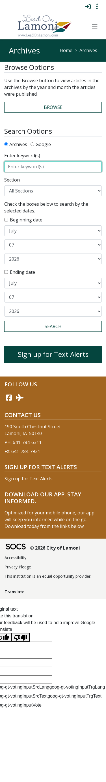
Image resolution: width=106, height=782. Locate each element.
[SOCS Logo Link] (16, 547)
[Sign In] (87, 6)
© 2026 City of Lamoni (55, 548)
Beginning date (26, 220)
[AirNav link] (19, 398)
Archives (18, 144)
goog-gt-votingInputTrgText (74, 696)
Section (12, 180)
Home (66, 50)
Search (53, 326)
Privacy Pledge (18, 567)
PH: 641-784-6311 (23, 442)
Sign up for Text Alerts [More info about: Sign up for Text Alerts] (53, 354)
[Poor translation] (21, 637)
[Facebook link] (9, 398)
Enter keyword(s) (22, 156)
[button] (94, 26)
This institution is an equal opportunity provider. (48, 576)
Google (43, 144)
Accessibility (15, 557)
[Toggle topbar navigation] (96, 6)
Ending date (22, 272)
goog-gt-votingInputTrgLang (77, 687)
